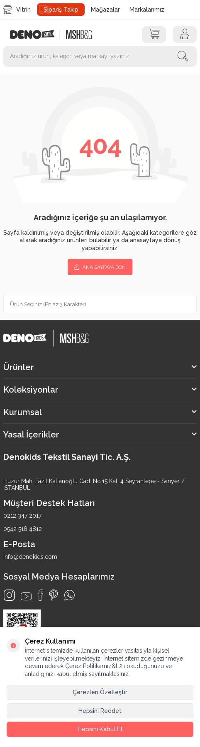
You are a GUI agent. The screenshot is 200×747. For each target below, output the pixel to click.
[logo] (36, 34)
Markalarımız (146, 9)
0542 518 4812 (22, 529)
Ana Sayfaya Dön (100, 266)
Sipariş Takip (61, 9)
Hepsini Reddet (100, 711)
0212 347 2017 (22, 515)
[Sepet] (154, 34)
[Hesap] (185, 34)
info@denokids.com (30, 556)
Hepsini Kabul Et (100, 729)
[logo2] (79, 34)
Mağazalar (105, 9)
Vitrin (17, 9)
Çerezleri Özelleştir (100, 692)
